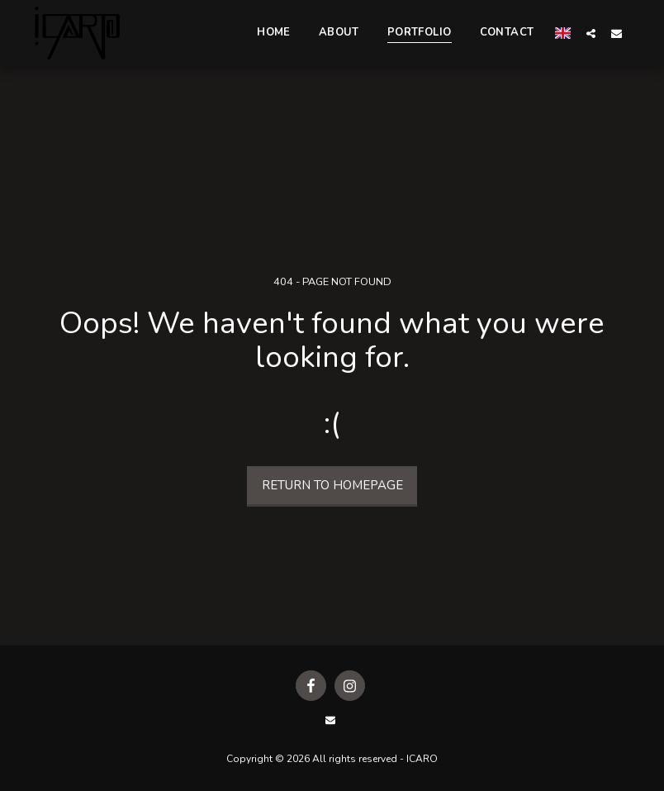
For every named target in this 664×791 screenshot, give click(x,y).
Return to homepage (332, 485)
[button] (591, 33)
